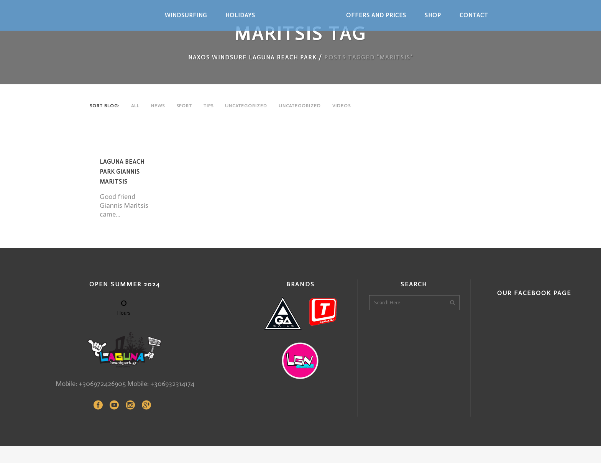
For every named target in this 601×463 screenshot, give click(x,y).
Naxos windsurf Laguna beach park (252, 57)
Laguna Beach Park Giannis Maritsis (122, 171)
